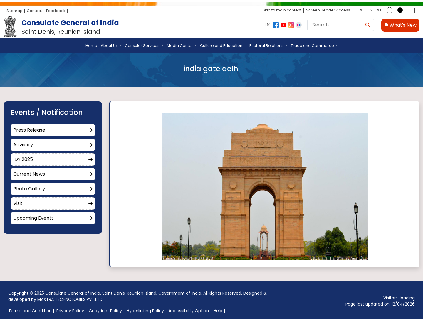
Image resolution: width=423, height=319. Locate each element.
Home (91, 45)
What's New (400, 25)
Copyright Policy (105, 311)
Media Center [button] (180, 45)
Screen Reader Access (328, 10)
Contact (34, 10)
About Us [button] (110, 45)
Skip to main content (282, 10)
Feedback (56, 10)
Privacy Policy (70, 311)
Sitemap (14, 10)
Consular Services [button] (142, 45)
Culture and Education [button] (221, 45)
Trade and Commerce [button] (313, 45)
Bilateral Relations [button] (266, 45)
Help (218, 311)
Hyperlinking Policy (145, 311)
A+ (379, 10)
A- (362, 10)
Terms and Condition (30, 311)
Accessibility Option (189, 311)
